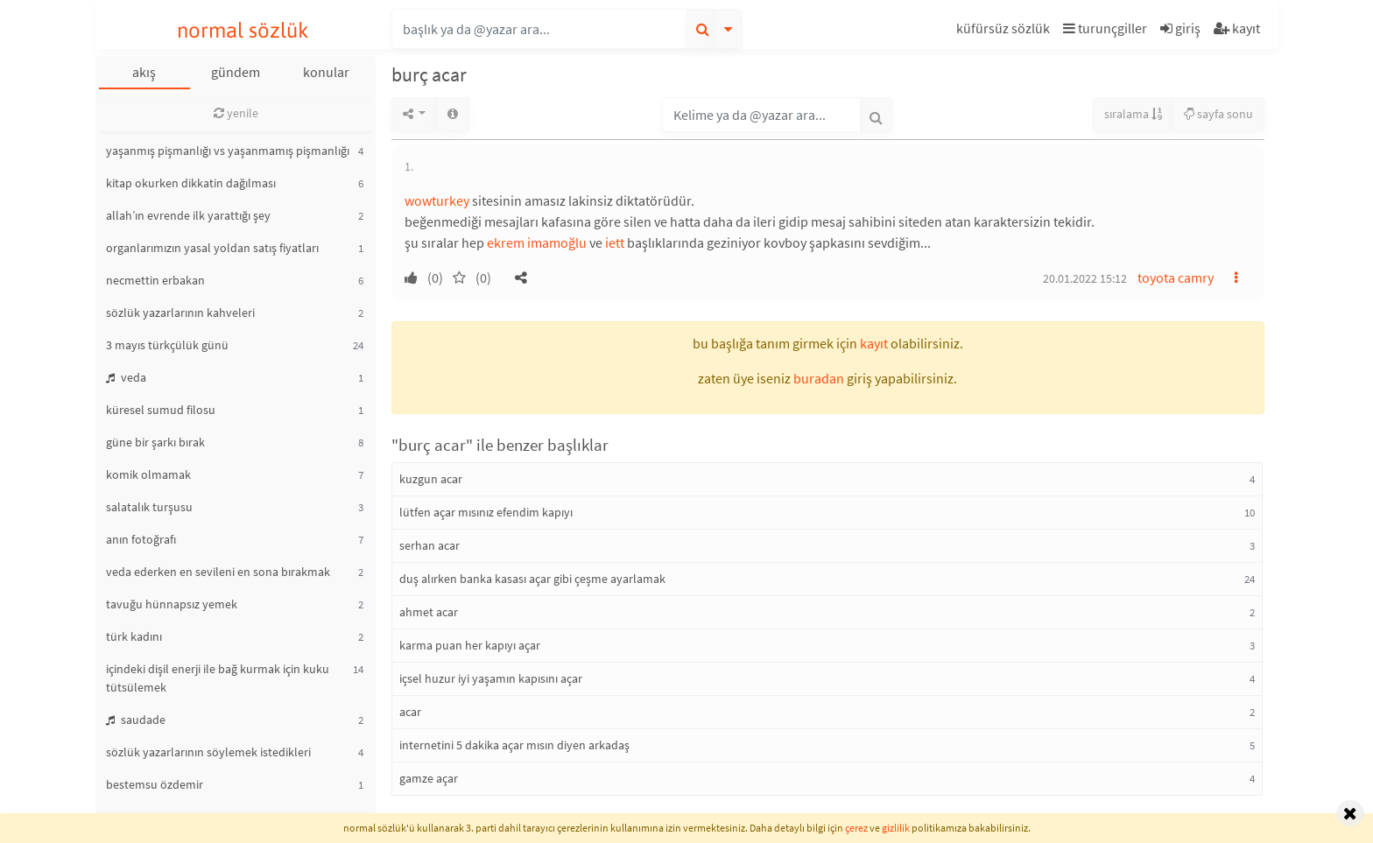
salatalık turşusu (149, 507)
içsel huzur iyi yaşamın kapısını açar (490, 678)
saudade (135, 719)
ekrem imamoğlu (537, 242)
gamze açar (428, 778)
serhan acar (429, 545)
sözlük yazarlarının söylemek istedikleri (208, 752)
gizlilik (896, 827)
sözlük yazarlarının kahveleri (180, 312)
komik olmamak (148, 474)
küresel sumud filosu (160, 410)
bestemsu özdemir (154, 784)
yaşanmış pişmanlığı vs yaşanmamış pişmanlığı (227, 150)
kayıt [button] (874, 343)
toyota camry (1175, 277)
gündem (235, 72)
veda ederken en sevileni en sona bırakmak (218, 572)
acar (410, 712)
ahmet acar (428, 612)
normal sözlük (243, 30)
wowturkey (437, 200)
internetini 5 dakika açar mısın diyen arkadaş (514, 745)
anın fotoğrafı (141, 539)
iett (614, 242)
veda (126, 377)
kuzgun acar (430, 479)
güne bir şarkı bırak (155, 442)
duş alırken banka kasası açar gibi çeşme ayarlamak (532, 579)
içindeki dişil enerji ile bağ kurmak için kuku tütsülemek (217, 678)
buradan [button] (818, 378)
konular (326, 72)
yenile (236, 113)
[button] (1005, 31)
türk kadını (134, 636)
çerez (856, 827)
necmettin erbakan (155, 280)
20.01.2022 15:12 (1085, 278)
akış (144, 72)
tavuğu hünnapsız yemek (171, 604)
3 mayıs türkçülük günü (167, 345)
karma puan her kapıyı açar (469, 645)
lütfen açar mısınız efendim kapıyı (486, 512)
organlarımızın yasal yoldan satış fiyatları (212, 248)
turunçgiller (1105, 28)
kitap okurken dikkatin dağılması (191, 183)
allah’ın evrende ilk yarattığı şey (188, 215)
